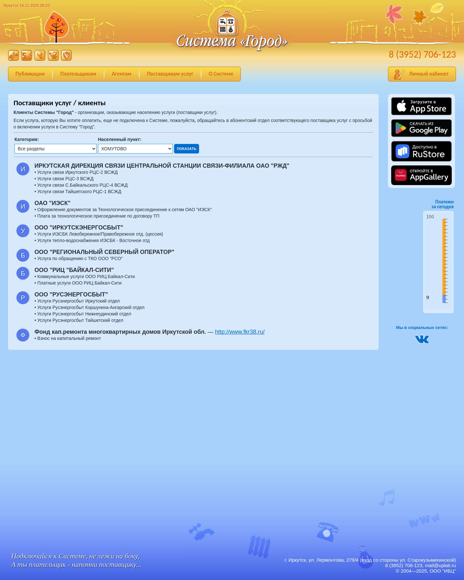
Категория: (27, 139)
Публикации (30, 73)
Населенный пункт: (119, 139)
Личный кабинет (429, 73)
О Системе (221, 73)
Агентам (121, 73)
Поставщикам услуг (170, 73)
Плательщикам (78, 73)
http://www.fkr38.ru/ (240, 332)
